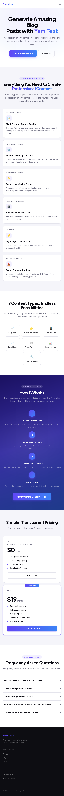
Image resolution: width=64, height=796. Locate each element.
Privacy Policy (8, 775)
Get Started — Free (23, 53)
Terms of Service (9, 778)
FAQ (4, 758)
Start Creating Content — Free (32, 496)
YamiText (9, 3)
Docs (5, 762)
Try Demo (46, 53)
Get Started (32, 575)
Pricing (5, 754)
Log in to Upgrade (32, 628)
